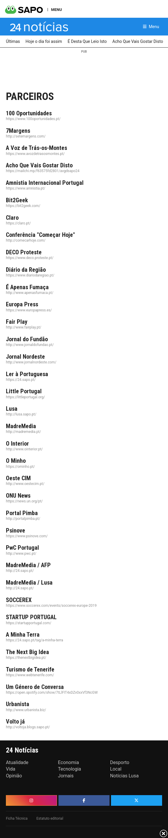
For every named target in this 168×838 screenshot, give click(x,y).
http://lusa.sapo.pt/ (21, 414)
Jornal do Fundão (27, 339)
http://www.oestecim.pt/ (25, 484)
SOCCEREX (19, 600)
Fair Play (16, 321)
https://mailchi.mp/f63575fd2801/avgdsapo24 (42, 171)
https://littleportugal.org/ (25, 397)
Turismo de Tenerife (30, 669)
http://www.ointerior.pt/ (24, 449)
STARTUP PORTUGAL (31, 617)
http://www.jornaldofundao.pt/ (30, 345)
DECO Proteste (24, 252)
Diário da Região (26, 269)
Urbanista (17, 704)
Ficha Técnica (16, 818)
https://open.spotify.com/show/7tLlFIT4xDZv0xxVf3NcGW (52, 692)
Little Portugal (24, 391)
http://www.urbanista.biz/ (26, 710)
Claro (12, 217)
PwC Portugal (22, 547)
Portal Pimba (22, 513)
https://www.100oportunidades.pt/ (33, 119)
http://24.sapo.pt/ (20, 571)
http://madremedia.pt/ (23, 432)
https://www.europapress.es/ (29, 310)
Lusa (11, 408)
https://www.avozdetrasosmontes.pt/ (35, 154)
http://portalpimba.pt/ (23, 519)
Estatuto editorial (49, 818)
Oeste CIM (18, 478)
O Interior (17, 443)
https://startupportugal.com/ (28, 623)
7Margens (18, 130)
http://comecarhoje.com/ (25, 240)
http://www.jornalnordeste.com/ (31, 362)
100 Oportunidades (29, 113)
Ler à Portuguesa (27, 374)
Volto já (15, 721)
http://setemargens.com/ (25, 136)
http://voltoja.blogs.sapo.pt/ (28, 727)
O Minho (16, 460)
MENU (56, 9)
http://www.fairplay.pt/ (23, 327)
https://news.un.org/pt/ (24, 501)
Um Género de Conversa (35, 686)
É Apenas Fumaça (27, 287)
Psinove (15, 530)
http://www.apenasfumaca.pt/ (29, 293)
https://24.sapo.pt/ (21, 380)
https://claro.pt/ (18, 223)
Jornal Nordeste (25, 356)
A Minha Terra (23, 634)
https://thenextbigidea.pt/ (26, 658)
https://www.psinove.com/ (27, 536)
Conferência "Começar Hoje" (40, 234)
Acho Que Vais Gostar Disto (39, 165)
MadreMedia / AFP (28, 565)
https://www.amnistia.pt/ (25, 188)
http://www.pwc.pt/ (21, 553)
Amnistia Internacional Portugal (45, 182)
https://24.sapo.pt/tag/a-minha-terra (34, 640)
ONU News (18, 495)
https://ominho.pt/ (20, 467)
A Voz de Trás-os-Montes (36, 147)
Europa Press (22, 304)
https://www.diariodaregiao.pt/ (30, 275)
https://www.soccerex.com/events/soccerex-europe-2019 (51, 606)
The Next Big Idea (27, 652)
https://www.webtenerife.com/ (30, 675)
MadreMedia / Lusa (29, 582)
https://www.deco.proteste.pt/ (29, 258)
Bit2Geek (17, 200)
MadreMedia (21, 426)
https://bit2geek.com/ (23, 206)
